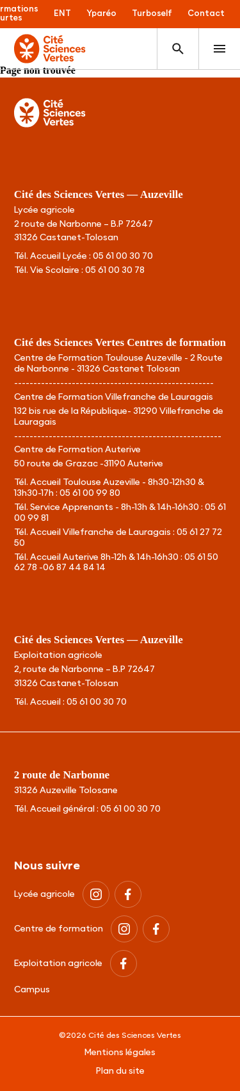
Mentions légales (120, 1052)
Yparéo (101, 14)
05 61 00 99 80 (90, 493)
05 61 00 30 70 (123, 256)
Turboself (152, 14)
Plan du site (120, 1071)
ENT (62, 14)
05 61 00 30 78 (115, 270)
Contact (206, 14)
